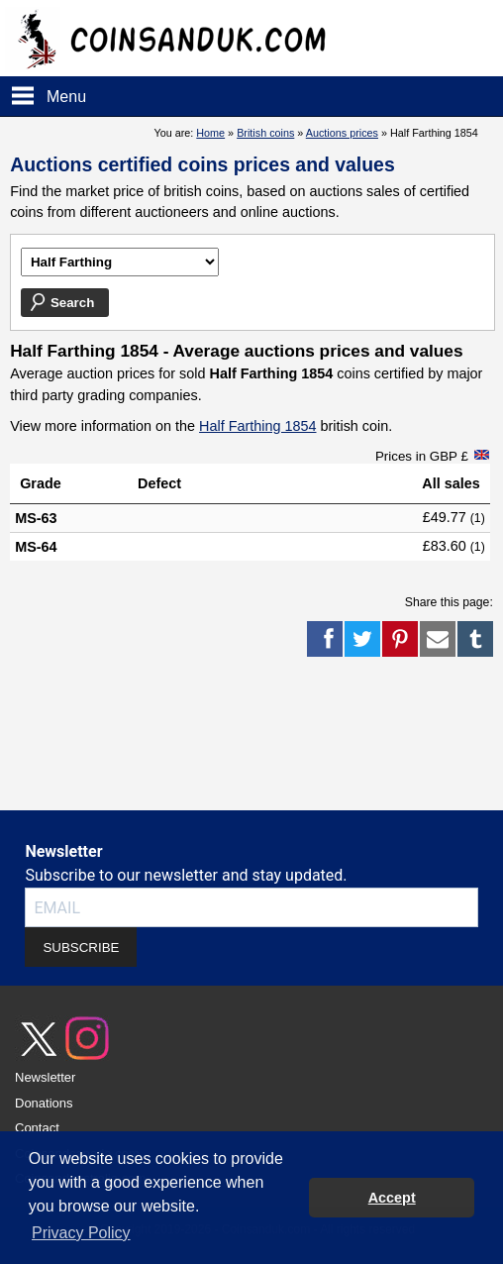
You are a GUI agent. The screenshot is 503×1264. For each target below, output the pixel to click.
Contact (37, 1127)
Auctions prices (342, 133)
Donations (44, 1103)
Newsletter (45, 1077)
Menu (66, 96)
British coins (265, 133)
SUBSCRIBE (81, 947)
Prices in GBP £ (421, 456)
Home (210, 133)
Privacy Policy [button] (81, 1232)
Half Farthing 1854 (257, 426)
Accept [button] (392, 1198)
